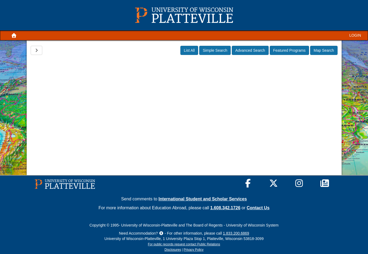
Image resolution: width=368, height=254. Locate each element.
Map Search (324, 50)
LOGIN (355, 35)
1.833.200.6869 (236, 233)
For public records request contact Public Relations (184, 244)
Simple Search (215, 50)
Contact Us (258, 207)
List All (189, 50)
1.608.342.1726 (225, 207)
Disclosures (172, 250)
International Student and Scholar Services (203, 198)
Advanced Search (250, 50)
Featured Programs (289, 50)
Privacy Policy (194, 250)
